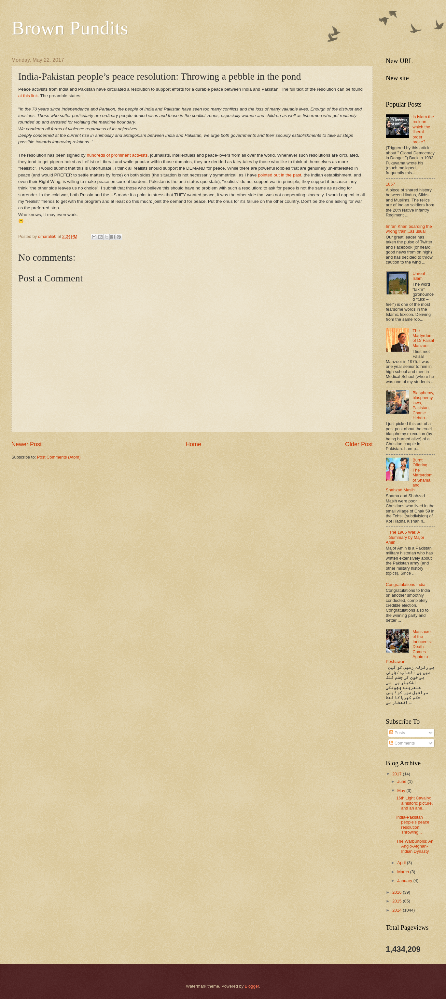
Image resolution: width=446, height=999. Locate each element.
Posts (397, 732)
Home (193, 444)
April (402, 862)
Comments (402, 743)
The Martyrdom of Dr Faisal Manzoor (423, 338)
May (401, 790)
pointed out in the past (279, 175)
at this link (28, 95)
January (405, 880)
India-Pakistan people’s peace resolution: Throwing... (412, 825)
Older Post (359, 444)
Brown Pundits (69, 28)
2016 (397, 892)
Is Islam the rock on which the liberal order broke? (423, 129)
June (402, 781)
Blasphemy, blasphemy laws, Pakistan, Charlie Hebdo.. (423, 405)
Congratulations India (405, 584)
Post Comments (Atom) (59, 457)
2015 (397, 901)
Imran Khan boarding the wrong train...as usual (409, 229)
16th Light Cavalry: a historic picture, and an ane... (414, 803)
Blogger (252, 986)
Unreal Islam (418, 276)
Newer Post (26, 444)
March (403, 871)
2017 (397, 774)
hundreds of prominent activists (117, 155)
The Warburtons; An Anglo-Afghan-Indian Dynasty (414, 846)
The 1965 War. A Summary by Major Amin (405, 537)
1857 (390, 184)
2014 (397, 910)
